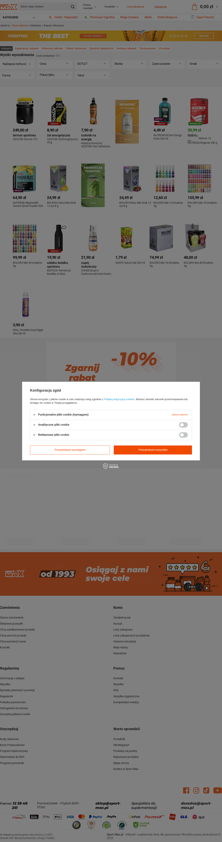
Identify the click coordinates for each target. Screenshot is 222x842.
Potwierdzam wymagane (70, 449)
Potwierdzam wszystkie (152, 449)
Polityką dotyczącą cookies (119, 399)
